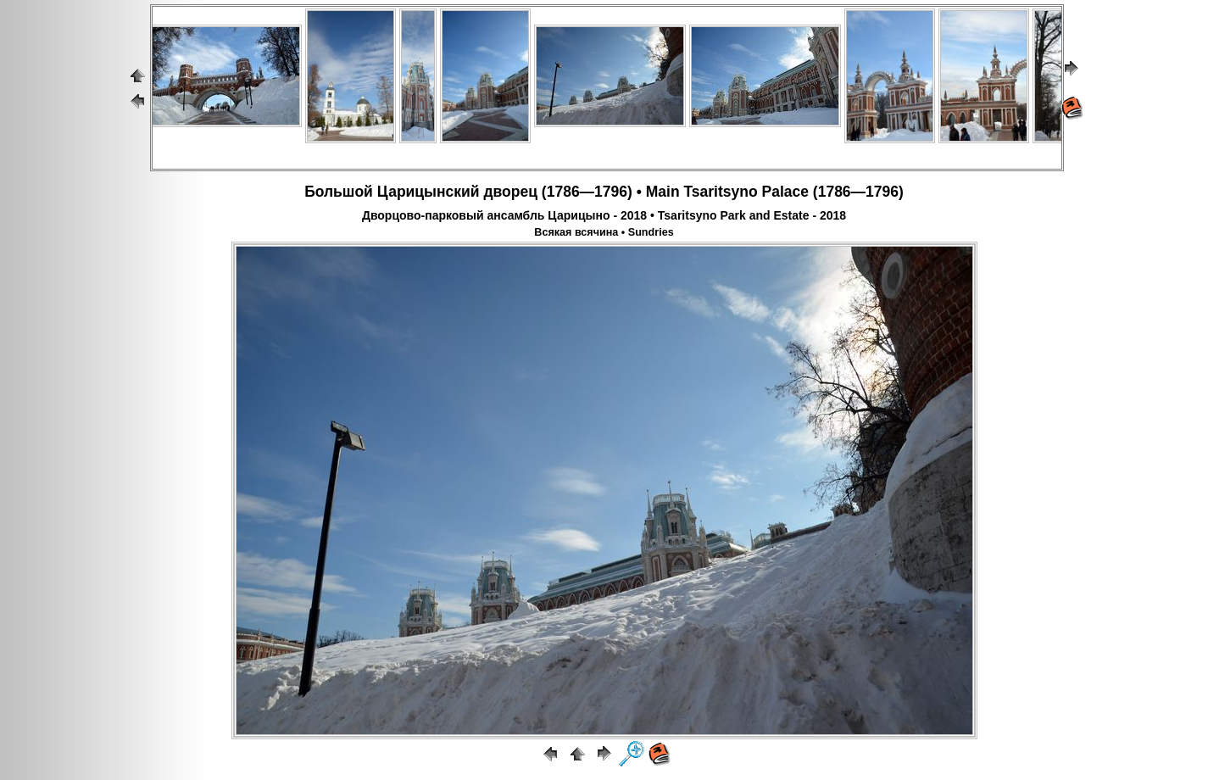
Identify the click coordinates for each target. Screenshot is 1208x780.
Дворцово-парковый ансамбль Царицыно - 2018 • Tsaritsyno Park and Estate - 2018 (604, 215)
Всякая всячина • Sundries (603, 232)
